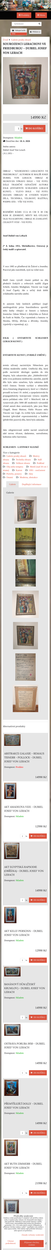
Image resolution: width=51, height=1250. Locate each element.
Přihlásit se (35, 32)
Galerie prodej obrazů (16, 456)
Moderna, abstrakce (29, 477)
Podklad (40, 463)
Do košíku (34, 128)
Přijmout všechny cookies (31, 1243)
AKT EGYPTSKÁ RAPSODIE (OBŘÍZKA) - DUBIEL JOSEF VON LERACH (24, 870)
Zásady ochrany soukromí (33, 1235)
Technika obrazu (23, 459)
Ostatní (9, 477)
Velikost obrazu (23, 463)
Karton (19, 470)
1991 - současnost (37, 470)
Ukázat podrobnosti (11, 1242)
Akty (31, 474)
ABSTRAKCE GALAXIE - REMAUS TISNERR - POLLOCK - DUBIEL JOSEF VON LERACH (24, 757)
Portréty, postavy (14, 474)
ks (19, 129)
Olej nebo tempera (14, 466)
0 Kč (13, 34)
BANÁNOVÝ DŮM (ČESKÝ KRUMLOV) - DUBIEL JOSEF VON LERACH (24, 988)
